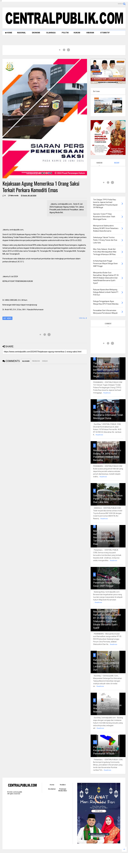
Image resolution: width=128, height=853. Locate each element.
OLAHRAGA (51, 33)
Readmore (107, 393)
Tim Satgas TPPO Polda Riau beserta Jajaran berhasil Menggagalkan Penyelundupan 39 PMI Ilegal (106, 370)
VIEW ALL (83, 318)
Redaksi (63, 785)
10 (95, 742)
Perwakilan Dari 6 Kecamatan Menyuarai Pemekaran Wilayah (105, 750)
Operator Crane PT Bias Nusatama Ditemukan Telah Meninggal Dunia (108, 415)
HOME (8, 33)
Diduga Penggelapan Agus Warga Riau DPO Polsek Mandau (107, 708)
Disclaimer (52, 789)
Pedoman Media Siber (62, 790)
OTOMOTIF (105, 33)
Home (52, 785)
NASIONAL (21, 33)
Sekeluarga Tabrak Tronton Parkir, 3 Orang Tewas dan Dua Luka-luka (107, 499)
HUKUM (77, 33)
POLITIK (65, 33)
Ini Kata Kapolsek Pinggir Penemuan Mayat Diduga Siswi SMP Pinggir (107, 582)
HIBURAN (90, 33)
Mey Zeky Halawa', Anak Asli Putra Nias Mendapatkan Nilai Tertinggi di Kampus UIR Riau (106, 537)
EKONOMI (36, 33)
